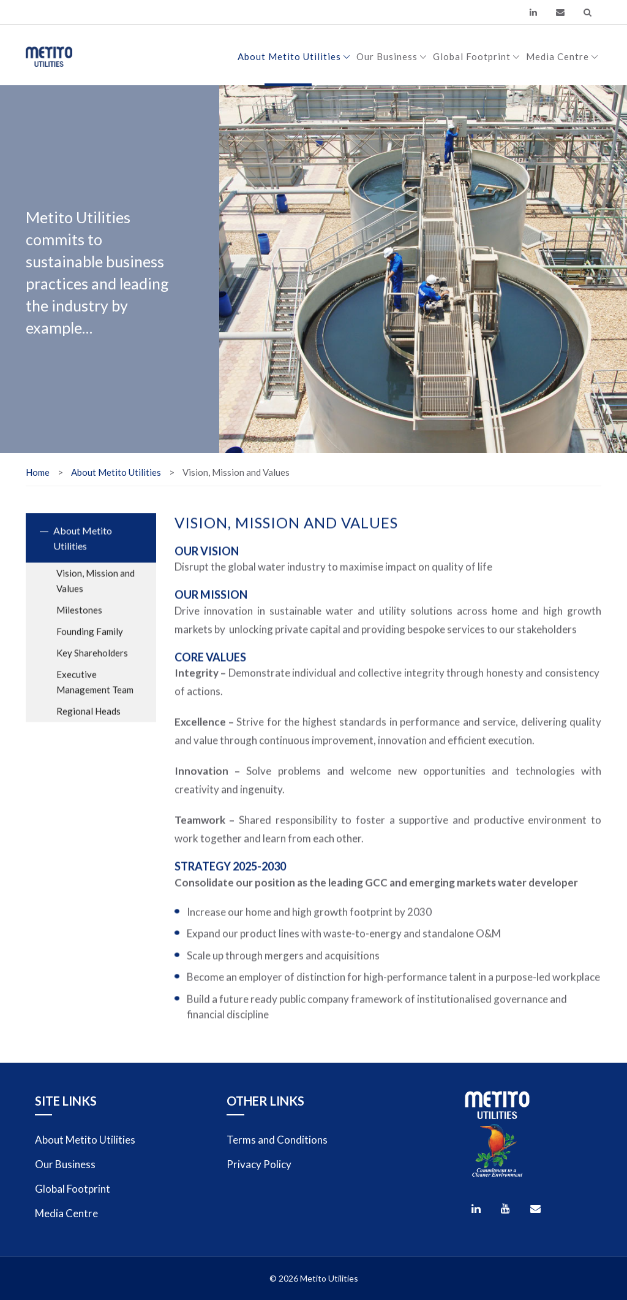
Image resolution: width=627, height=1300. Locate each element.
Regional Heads (88, 723)
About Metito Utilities (294, 56)
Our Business (391, 56)
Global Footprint (476, 56)
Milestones (79, 622)
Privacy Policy (259, 1164)
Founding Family (89, 643)
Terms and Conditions (277, 1139)
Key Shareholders (92, 665)
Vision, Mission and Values (95, 593)
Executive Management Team (94, 694)
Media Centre (562, 56)
